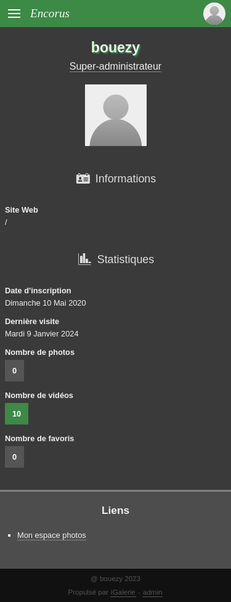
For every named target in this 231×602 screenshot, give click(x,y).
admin (152, 592)
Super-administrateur (115, 66)
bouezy (115, 47)
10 (16, 413)
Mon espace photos (51, 535)
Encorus (50, 13)
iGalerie (123, 592)
